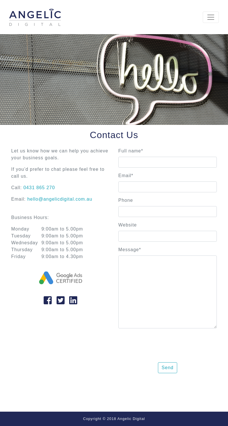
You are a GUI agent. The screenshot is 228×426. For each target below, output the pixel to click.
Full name (130, 150)
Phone (125, 200)
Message (129, 249)
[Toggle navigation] (211, 17)
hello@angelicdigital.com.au (59, 199)
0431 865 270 (39, 187)
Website (127, 224)
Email (125, 175)
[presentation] (162, 344)
